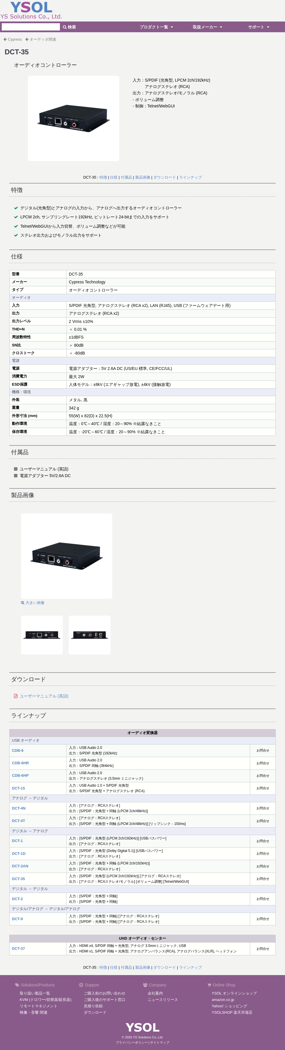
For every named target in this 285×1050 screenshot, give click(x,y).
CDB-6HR (20, 763)
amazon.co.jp (223, 999)
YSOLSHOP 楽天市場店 (232, 1012)
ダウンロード (164, 177)
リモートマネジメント (39, 1006)
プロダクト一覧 (157, 27)
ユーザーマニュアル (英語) (44, 696)
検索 (69, 27)
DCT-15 (18, 788)
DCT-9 (17, 919)
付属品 (126, 177)
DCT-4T (18, 821)
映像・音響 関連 (33, 1012)
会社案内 (155, 993)
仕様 (113, 177)
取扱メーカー (208, 27)
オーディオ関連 (43, 39)
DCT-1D (19, 853)
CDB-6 (18, 750)
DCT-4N (19, 808)
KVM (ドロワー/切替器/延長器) (46, 999)
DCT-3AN (20, 866)
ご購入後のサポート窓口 (104, 999)
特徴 (103, 177)
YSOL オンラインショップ (234, 993)
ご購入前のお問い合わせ (104, 993)
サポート (259, 27)
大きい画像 (32, 602)
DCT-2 (17, 899)
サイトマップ (159, 1042)
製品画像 (142, 177)
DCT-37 (18, 948)
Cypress (15, 39)
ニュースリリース (163, 999)
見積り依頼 (93, 1006)
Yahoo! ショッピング (229, 1006)
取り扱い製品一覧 (35, 993)
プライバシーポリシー (132, 1042)
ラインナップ (190, 177)
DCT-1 (17, 841)
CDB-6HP (20, 775)
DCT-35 (18, 879)
